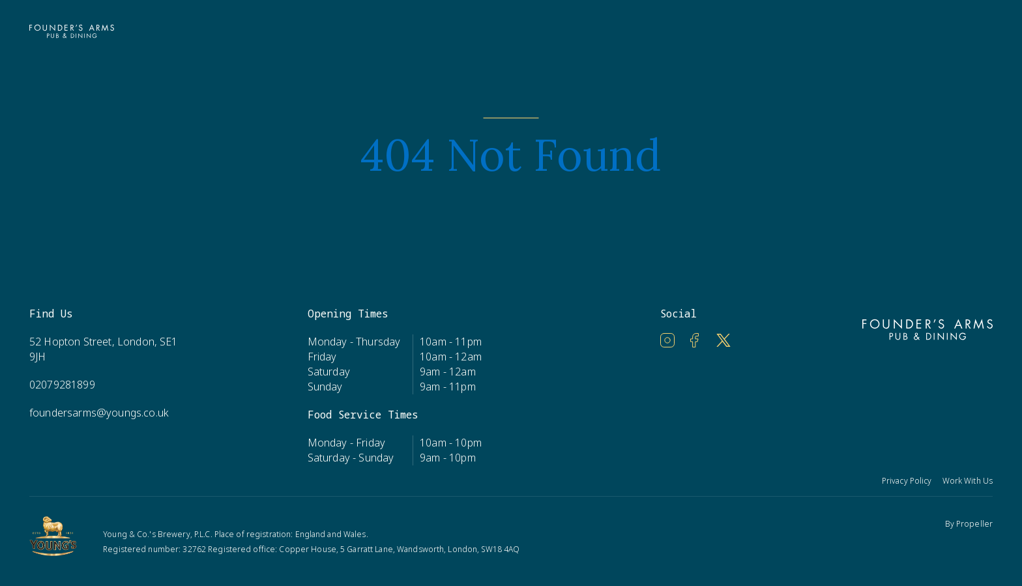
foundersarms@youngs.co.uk (99, 412)
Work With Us (967, 480)
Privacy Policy (907, 480)
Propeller (974, 523)
